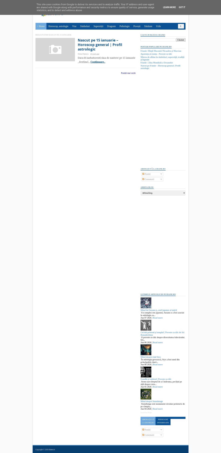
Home (42, 26)
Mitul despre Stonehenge (152, 401)
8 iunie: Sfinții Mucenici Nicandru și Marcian (161, 51)
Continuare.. (95, 62)
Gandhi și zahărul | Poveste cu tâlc (156, 379)
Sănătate (148, 26)
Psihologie (125, 26)
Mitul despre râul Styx (151, 357)
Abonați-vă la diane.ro (148, 421)
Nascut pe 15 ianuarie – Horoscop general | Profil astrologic (98, 45)
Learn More (169, 7)
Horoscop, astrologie (58, 26)
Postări (146, 174)
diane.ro (52, 449)
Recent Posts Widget (146, 412)
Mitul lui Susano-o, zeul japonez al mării (159, 310)
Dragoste (111, 26)
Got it (182, 7)
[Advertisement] (163, 118)
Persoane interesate (163, 421)
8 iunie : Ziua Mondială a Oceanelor (157, 63)
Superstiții (98, 26)
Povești (137, 26)
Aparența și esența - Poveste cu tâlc (156, 54)
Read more (157, 318)
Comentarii (148, 179)
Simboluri (85, 26)
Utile (158, 26)
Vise (74, 26)
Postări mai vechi (126, 73)
